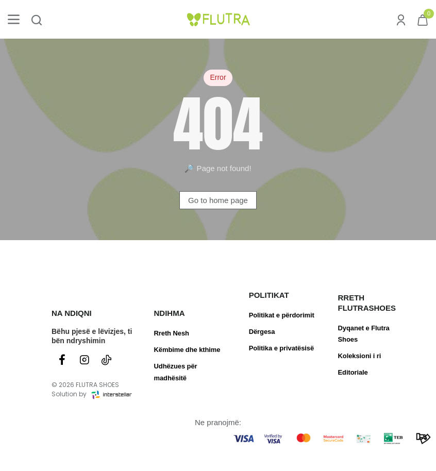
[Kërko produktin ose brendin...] (36, 19)
